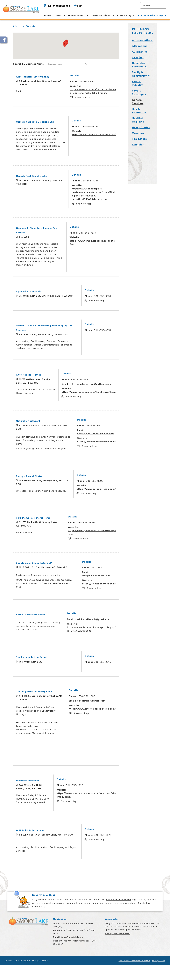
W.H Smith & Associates (68, 830)
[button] (163, 5)
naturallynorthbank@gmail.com (133, 433)
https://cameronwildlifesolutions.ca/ (132, 134)
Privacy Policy (158, 961)
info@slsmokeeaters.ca (134, 575)
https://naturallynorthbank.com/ (134, 441)
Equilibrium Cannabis (66, 291)
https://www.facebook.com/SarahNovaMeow (127, 392)
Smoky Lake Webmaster (117, 933)
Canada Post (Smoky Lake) (70, 176)
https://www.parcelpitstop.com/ (134, 489)
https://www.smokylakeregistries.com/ (130, 708)
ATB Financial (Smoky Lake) (70, 76)
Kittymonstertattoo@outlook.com (128, 384)
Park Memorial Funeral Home (71, 517)
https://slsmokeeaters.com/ (137, 583)
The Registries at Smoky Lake (72, 691)
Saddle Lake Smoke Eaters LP (72, 563)
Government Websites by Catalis (134, 961)
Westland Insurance (66, 780)
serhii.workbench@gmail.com (131, 619)
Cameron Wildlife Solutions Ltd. (73, 121)
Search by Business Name (66, 63)
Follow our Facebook (118, 899)
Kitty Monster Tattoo (67, 374)
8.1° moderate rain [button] (59, 5)
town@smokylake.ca (72, 937)
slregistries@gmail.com (129, 700)
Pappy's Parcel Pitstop (68, 476)
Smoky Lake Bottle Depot (69, 657)
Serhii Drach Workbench (68, 614)
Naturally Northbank (66, 421)
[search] (152, 5)
